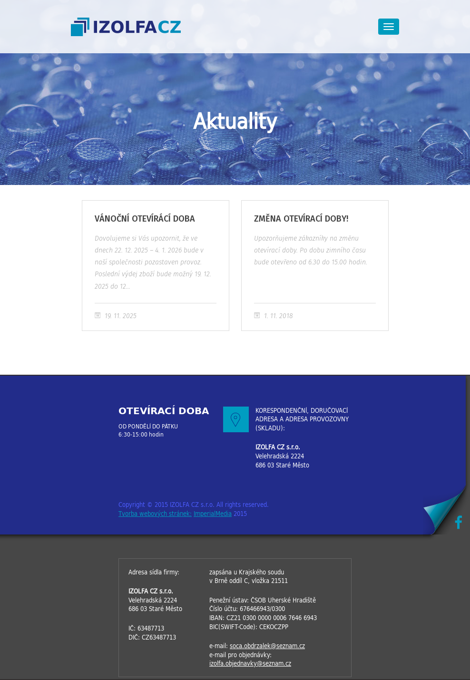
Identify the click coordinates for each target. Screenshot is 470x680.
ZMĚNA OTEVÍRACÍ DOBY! (315, 265)
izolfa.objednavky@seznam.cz (250, 663)
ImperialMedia (213, 513)
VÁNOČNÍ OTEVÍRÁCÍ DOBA (155, 265)
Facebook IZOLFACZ (458, 522)
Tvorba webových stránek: (155, 513)
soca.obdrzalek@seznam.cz (267, 646)
